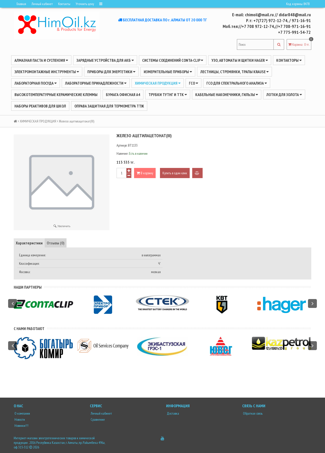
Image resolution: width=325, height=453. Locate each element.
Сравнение (97, 419)
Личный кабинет (42, 4)
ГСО (193, 83)
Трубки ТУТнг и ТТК (168, 94)
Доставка (172, 413)
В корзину (145, 173)
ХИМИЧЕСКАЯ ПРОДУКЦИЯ (158, 83)
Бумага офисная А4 (123, 94)
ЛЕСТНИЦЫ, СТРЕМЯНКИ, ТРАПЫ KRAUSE (234, 71)
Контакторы (289, 60)
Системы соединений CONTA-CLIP (172, 60)
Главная (21, 4)
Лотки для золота (284, 94)
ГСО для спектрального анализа (236, 83)
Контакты (64, 4)
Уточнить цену (85, 4)
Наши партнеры (28, 287)
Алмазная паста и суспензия (41, 60)
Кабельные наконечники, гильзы (226, 94)
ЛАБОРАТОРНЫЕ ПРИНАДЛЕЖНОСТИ (95, 83)
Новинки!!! (21, 425)
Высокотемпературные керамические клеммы (56, 94)
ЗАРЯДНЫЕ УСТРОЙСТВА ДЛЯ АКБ (105, 60)
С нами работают (29, 328)
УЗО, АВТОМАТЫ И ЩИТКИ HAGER (240, 60)
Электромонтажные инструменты (46, 71)
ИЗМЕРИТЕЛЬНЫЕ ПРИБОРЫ (168, 71)
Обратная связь (252, 413)
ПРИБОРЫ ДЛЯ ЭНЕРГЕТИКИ (111, 71)
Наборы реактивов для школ (40, 105)
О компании (22, 413)
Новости (19, 419)
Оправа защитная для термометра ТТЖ (109, 105)
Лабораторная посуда (35, 83)
